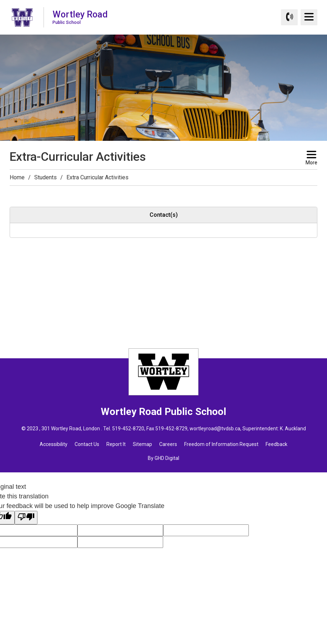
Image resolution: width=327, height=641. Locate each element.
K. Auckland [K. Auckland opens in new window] (293, 428)
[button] (13, 192)
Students (45, 177)
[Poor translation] (26, 517)
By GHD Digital (163, 458)
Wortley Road (80, 17)
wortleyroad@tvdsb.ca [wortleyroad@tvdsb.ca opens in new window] (215, 428)
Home (17, 177)
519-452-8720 (128, 428)
